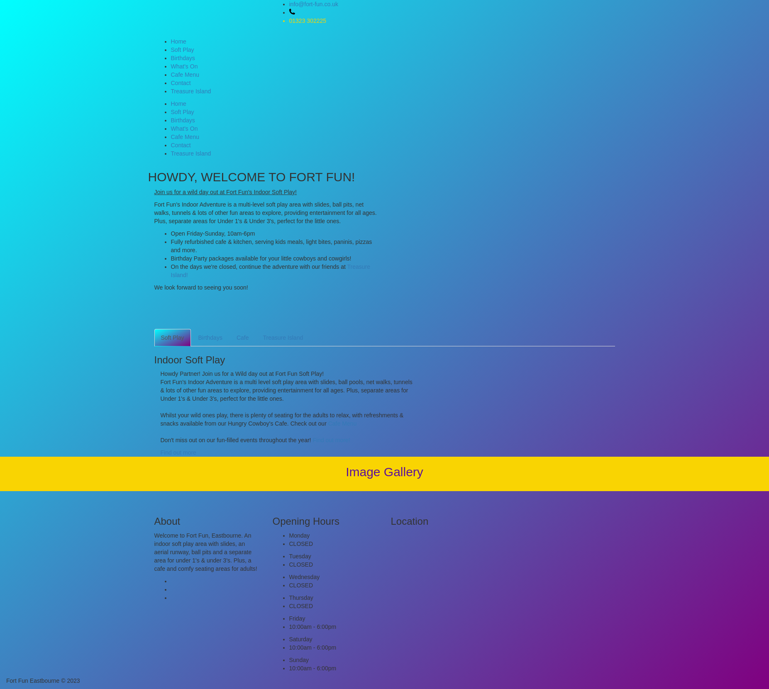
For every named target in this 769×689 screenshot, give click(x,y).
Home (178, 41)
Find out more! (331, 440)
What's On (184, 66)
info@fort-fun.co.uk (314, 4)
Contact (181, 83)
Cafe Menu (185, 74)
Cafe (243, 337)
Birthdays (183, 58)
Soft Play (182, 49)
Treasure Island (191, 91)
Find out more (178, 452)
